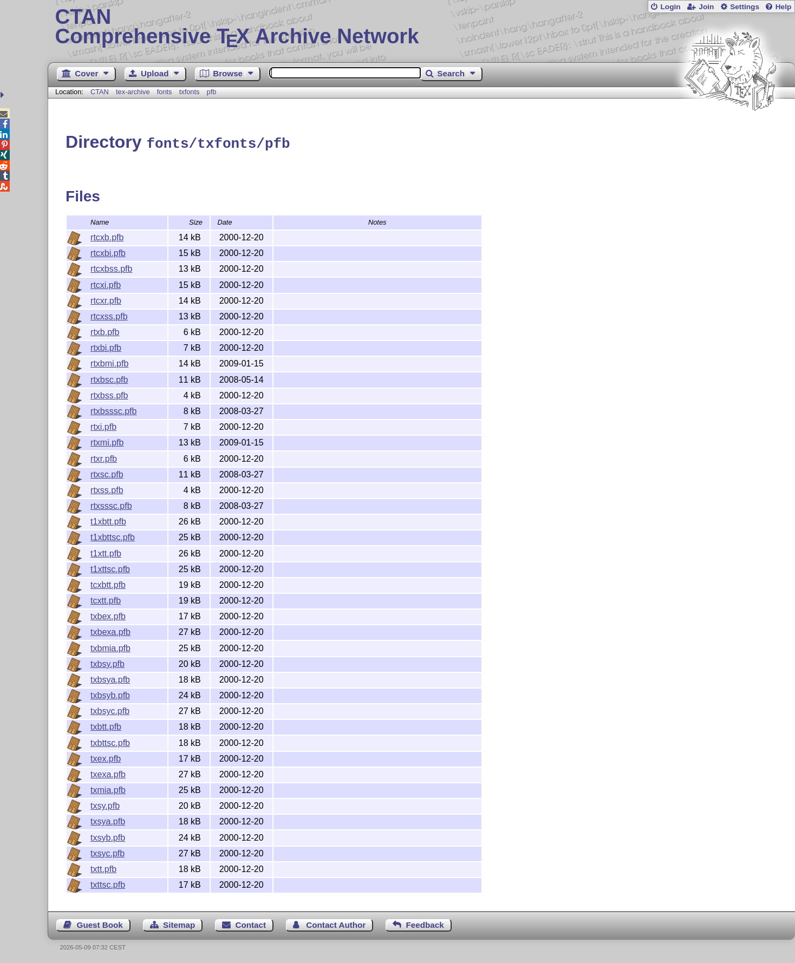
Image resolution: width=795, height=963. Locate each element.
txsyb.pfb (107, 836)
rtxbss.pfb (109, 393)
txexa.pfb (108, 772)
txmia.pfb (108, 788)
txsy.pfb (105, 804)
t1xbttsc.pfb (112, 535)
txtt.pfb (103, 867)
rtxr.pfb (103, 457)
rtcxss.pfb (108, 314)
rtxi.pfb (103, 425)
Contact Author (336, 923)
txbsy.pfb (107, 662)
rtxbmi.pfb (109, 361)
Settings (744, 7)
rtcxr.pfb (105, 299)
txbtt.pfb (105, 725)
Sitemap (179, 923)
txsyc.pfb (107, 851)
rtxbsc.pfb (109, 378)
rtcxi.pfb (105, 283)
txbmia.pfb (110, 646)
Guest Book (100, 923)
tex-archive (133, 92)
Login (670, 7)
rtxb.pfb (104, 330)
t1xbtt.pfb (108, 520)
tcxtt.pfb (105, 599)
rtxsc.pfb (106, 472)
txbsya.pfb (110, 678)
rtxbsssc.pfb (113, 409)
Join (706, 7)
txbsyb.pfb (110, 693)
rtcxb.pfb (106, 235)
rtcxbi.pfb (108, 251)
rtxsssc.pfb (111, 504)
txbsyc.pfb (109, 709)
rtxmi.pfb (106, 441)
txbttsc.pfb (110, 741)
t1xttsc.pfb (110, 567)
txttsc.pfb (107, 883)
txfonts (189, 92)
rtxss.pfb (106, 488)
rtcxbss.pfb (111, 267)
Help (784, 7)
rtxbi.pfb (105, 346)
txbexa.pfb (110, 630)
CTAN (99, 92)
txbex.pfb (108, 614)
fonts (164, 92)
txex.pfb (105, 757)
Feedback (425, 923)
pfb (212, 92)
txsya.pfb (107, 819)
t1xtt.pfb (105, 551)
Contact (251, 923)
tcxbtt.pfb (108, 583)
